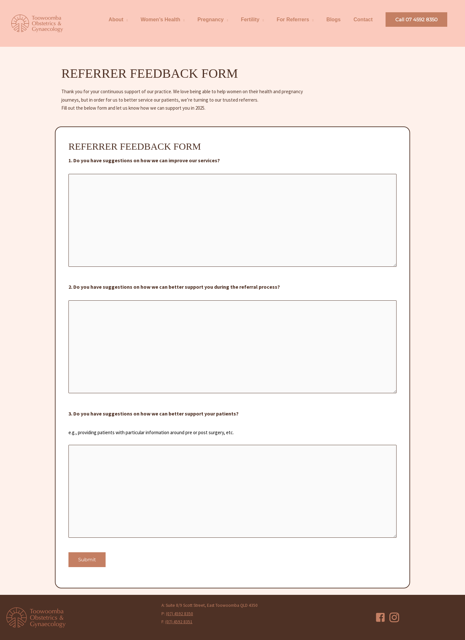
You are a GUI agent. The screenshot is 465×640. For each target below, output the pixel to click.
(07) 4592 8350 (179, 613)
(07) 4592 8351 (178, 622)
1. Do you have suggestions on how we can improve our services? (144, 160)
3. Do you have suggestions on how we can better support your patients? (153, 414)
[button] (416, 20)
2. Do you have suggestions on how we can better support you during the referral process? (174, 287)
